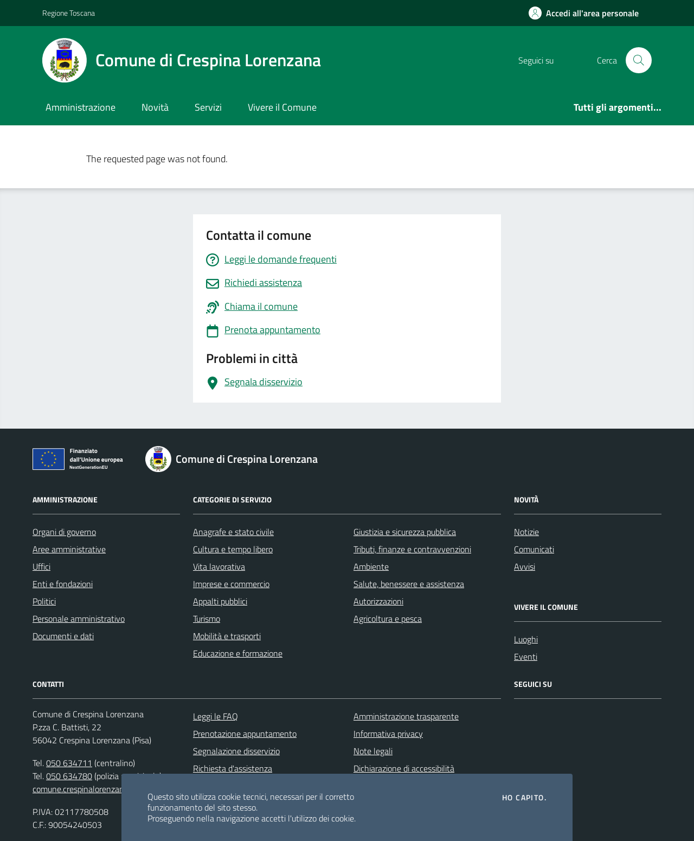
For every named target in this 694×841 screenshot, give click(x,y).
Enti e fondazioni (63, 583)
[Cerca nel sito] (639, 60)
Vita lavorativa (219, 566)
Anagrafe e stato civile (233, 531)
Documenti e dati (63, 635)
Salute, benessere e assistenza (409, 583)
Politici (44, 601)
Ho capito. (524, 797)
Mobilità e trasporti (227, 635)
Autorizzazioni (378, 601)
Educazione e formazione (237, 653)
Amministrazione (80, 107)
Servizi (208, 107)
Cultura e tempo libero (233, 549)
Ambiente (371, 566)
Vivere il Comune (282, 107)
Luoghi (526, 639)
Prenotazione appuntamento (245, 733)
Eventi (525, 656)
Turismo (206, 618)
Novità (155, 107)
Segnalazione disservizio (236, 750)
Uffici (41, 566)
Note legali (373, 750)
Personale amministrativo (79, 618)
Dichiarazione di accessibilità (404, 768)
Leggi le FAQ (215, 716)
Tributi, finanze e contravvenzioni (412, 549)
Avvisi (524, 566)
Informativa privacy (388, 733)
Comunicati (534, 549)
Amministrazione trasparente (406, 716)
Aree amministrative (69, 549)
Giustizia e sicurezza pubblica (405, 531)
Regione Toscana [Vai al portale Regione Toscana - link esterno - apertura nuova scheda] (68, 12)
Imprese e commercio (231, 583)
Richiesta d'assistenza (232, 768)
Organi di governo (64, 531)
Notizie (526, 531)
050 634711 (69, 762)
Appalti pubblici (220, 601)
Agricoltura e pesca (388, 618)
